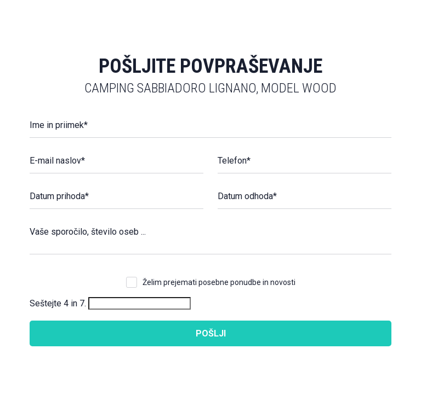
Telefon (234, 160)
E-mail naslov (57, 160)
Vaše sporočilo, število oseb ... (88, 231)
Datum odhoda (247, 196)
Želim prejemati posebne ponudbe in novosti (219, 282)
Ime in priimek (59, 125)
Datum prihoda (59, 196)
